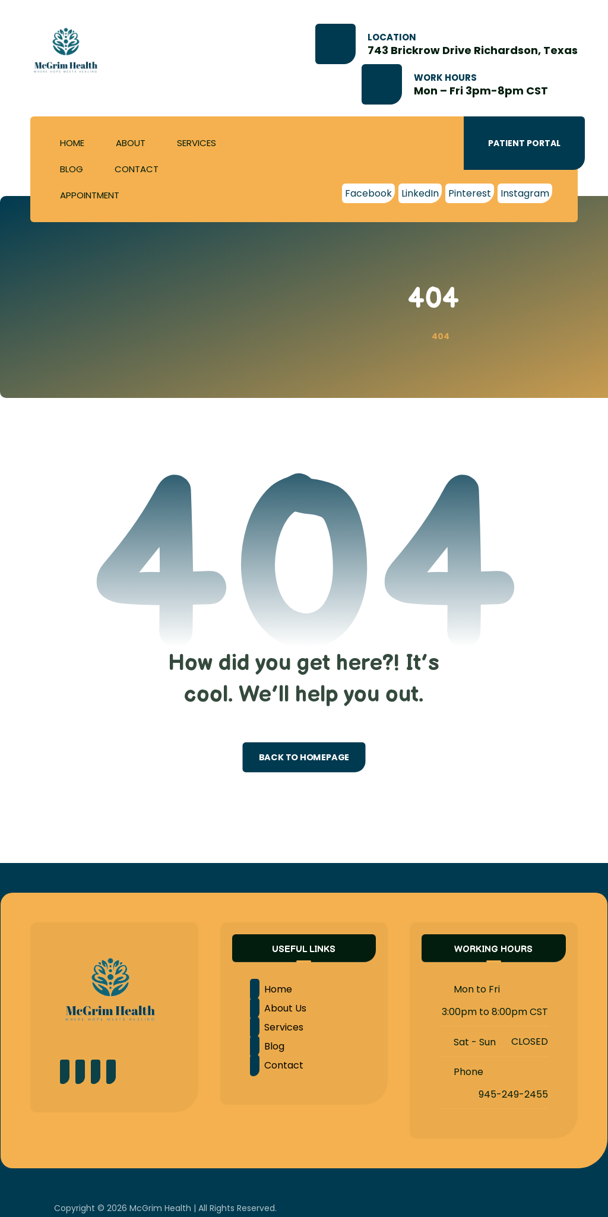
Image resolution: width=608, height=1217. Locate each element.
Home (271, 989)
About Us (278, 1008)
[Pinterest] (469, 193)
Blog (267, 1046)
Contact (276, 1065)
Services (276, 1027)
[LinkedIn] (420, 193)
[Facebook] (368, 193)
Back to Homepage (304, 757)
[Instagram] (525, 193)
